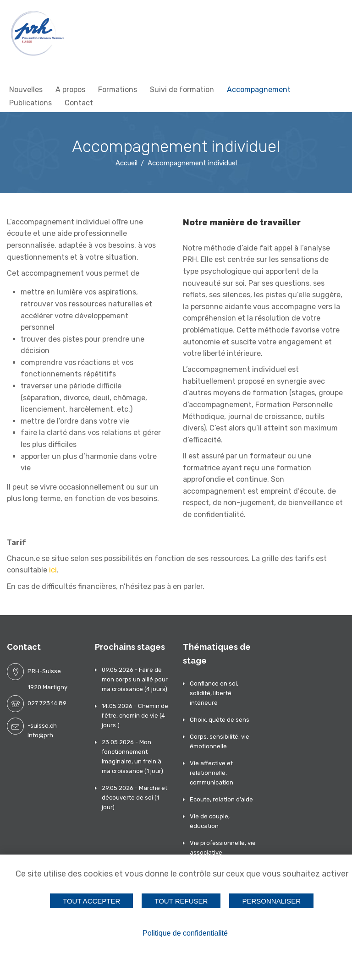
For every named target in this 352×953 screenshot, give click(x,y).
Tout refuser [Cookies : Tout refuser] (181, 900)
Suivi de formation (182, 89)
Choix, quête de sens (219, 719)
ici (53, 570)
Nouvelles (26, 89)
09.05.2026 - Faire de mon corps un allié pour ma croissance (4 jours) (135, 679)
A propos (70, 89)
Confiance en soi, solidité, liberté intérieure (214, 693)
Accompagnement (259, 89)
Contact (79, 102)
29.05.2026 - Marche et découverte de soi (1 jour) (134, 797)
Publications (30, 102)
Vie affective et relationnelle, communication (211, 773)
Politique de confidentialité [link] (185, 933)
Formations (117, 89)
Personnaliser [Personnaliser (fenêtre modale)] (271, 900)
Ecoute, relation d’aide (221, 799)
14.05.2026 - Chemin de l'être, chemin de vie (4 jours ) (135, 715)
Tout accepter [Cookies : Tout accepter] (91, 900)
